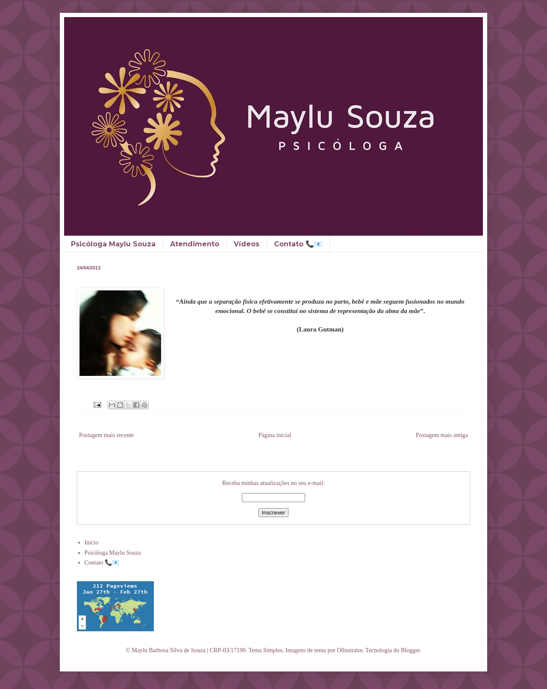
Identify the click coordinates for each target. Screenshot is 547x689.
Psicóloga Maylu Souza (113, 244)
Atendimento (194, 244)
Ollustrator (349, 650)
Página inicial (275, 435)
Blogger (410, 650)
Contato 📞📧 (298, 244)
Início (92, 542)
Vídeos (246, 244)
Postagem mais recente (106, 435)
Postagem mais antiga (442, 435)
